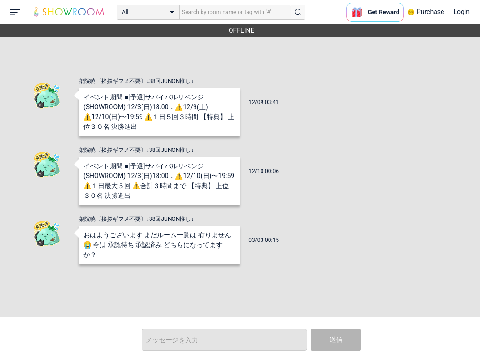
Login (461, 11)
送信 (336, 339)
